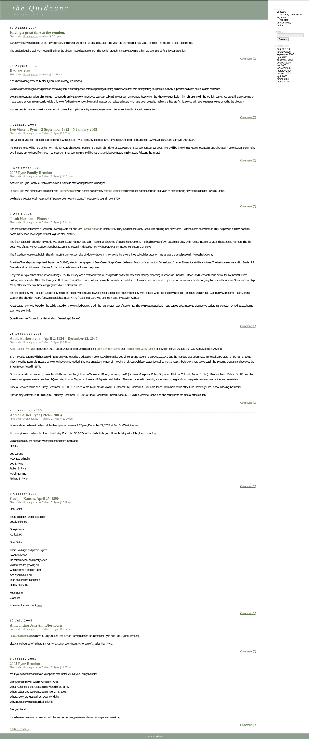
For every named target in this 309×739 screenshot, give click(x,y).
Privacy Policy (284, 22)
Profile (280, 25)
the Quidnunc (40, 8)
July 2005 (281, 65)
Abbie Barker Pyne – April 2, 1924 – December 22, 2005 (53, 338)
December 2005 (285, 60)
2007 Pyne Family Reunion (31, 173)
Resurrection (20, 71)
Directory (281, 11)
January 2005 (283, 68)
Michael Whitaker (113, 190)
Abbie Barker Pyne (20, 348)
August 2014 (283, 49)
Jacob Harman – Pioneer (29, 218)
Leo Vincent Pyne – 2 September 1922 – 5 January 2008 (53, 129)
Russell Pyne (17, 190)
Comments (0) (248, 58)
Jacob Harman (91, 228)
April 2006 (282, 57)
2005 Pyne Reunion (25, 664)
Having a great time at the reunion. (37, 32)
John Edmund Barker (108, 348)
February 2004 (284, 70)
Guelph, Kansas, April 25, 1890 (34, 498)
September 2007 (285, 54)
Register (284, 20)
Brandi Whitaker (67, 190)
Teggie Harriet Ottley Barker (140, 348)
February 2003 (284, 81)
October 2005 (284, 62)
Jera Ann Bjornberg (20, 635)
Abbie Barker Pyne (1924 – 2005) (36, 415)
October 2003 (284, 73)
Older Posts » (19, 729)
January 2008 (283, 51)
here (39, 605)
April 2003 (282, 76)
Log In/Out (282, 17)
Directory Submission (291, 14)
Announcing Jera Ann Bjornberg (36, 625)
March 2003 (283, 79)
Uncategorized (30, 36)
